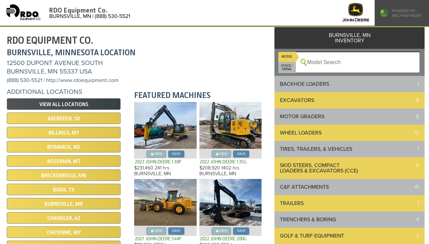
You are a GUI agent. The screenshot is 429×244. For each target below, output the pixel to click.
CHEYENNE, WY (64, 232)
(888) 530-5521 (24, 80)
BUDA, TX (63, 189)
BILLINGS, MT (64, 133)
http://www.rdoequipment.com (82, 80)
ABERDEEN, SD (64, 118)
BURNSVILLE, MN (63, 204)
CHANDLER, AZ (64, 218)
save (176, 153)
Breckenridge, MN (63, 175)
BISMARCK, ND (63, 147)
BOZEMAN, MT (64, 161)
